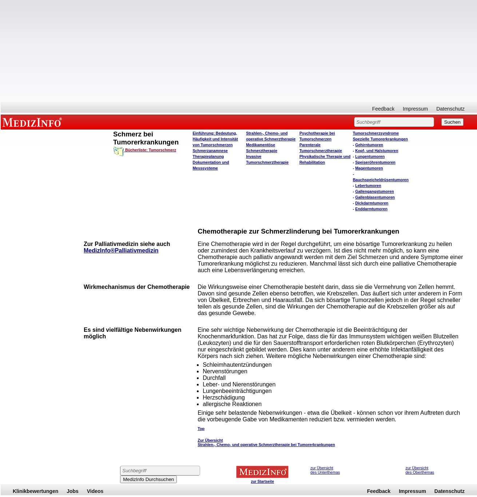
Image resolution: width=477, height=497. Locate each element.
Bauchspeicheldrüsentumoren (381, 180)
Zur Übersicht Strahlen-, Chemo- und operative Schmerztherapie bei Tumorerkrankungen (266, 442)
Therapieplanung (208, 156)
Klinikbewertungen (35, 491)
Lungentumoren (370, 156)
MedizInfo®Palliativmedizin (121, 250)
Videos (95, 491)
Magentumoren (369, 168)
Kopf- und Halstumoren (376, 150)
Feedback (383, 109)
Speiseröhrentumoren (375, 162)
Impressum (415, 109)
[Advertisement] (239, 51)
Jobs (73, 491)
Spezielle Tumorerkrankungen (380, 139)
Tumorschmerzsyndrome (376, 133)
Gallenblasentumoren (375, 197)
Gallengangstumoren (374, 191)
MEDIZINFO (33, 122)
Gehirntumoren (369, 145)
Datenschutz (450, 109)
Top (201, 428)
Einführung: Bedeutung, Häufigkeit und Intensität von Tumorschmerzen (215, 139)
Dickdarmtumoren (371, 203)
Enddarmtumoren (371, 209)
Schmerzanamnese (210, 150)
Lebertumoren (368, 185)
